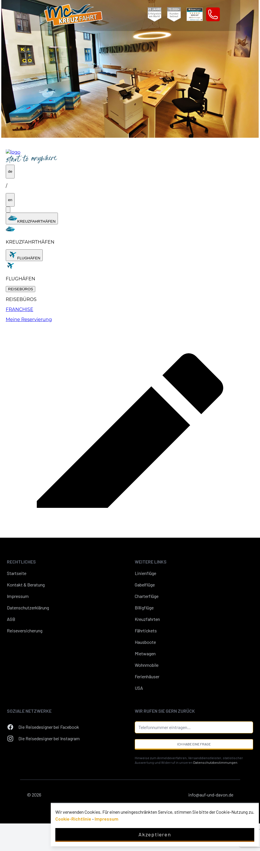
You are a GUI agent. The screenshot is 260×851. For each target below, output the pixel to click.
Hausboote (145, 642)
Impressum (18, 596)
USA (139, 688)
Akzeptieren (154, 834)
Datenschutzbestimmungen (215, 762)
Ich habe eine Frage (194, 744)
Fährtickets (146, 630)
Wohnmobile (147, 665)
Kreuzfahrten (147, 619)
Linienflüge (145, 573)
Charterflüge (147, 596)
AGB (11, 619)
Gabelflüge (145, 584)
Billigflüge (144, 607)
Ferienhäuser (147, 676)
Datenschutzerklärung (28, 607)
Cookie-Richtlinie (73, 818)
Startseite (16, 573)
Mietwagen (145, 653)
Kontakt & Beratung (26, 584)
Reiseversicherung (24, 630)
